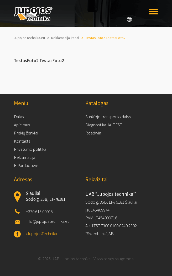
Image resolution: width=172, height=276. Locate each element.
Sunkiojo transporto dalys (108, 117)
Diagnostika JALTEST (103, 125)
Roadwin (93, 133)
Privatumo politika (30, 149)
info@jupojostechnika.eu (48, 221)
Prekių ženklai (26, 133)
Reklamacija (24, 157)
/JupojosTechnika (41, 233)
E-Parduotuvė (26, 165)
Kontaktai (22, 141)
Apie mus (22, 125)
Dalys (19, 117)
